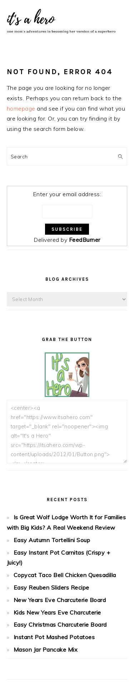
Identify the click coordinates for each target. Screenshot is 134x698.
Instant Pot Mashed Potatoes (54, 637)
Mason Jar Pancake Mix (46, 649)
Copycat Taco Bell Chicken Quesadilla (65, 575)
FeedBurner (84, 239)
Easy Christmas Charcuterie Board (60, 624)
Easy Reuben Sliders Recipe (51, 587)
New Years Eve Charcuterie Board (60, 599)
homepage (21, 108)
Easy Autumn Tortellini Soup (52, 540)
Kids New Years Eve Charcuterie (57, 612)
